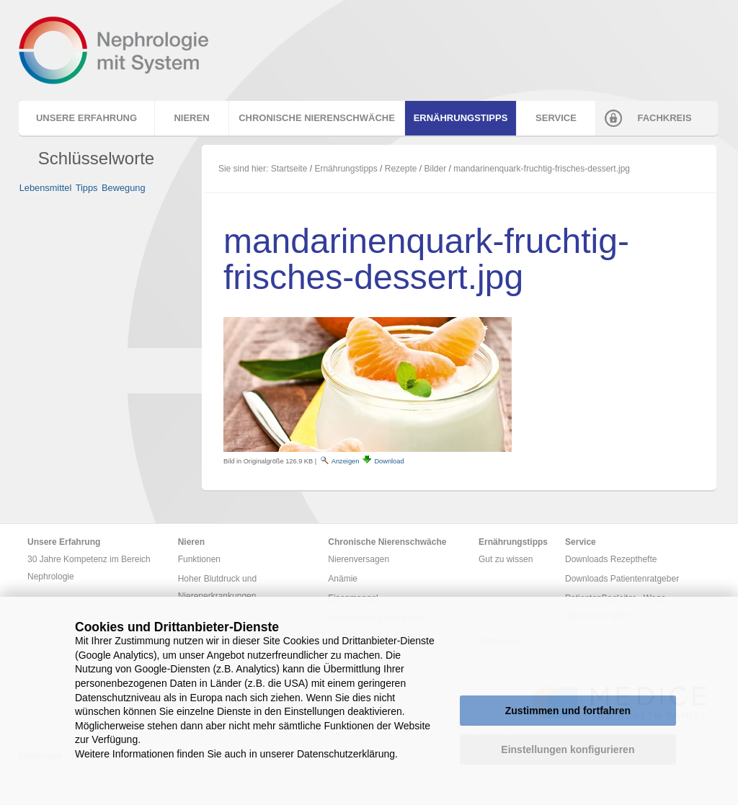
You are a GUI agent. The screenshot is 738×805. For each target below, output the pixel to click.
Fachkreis (664, 117)
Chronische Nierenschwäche (317, 117)
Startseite (289, 169)
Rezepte (401, 169)
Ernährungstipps (461, 117)
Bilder (435, 169)
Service (556, 117)
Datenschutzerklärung (346, 754)
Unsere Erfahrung (86, 117)
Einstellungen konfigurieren (567, 749)
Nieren (191, 117)
